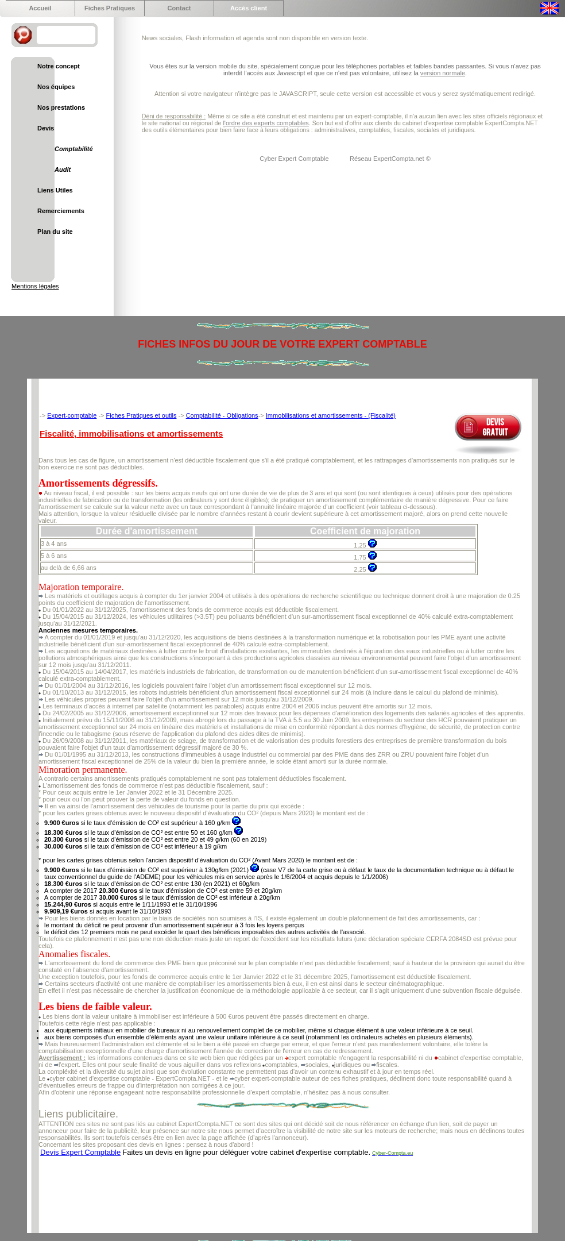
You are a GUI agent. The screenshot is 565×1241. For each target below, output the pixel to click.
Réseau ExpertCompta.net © (390, 158)
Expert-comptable (71, 415)
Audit (63, 169)
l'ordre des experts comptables (265, 123)
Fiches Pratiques (109, 8)
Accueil (40, 8)
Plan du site (55, 231)
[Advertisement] (247, 1189)
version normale (442, 73)
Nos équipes (56, 86)
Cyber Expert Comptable (295, 158)
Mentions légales (35, 286)
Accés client (248, 8)
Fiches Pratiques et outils (141, 415)
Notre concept (58, 66)
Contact (179, 8)
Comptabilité (74, 148)
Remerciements (60, 210)
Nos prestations (61, 107)
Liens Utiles (55, 190)
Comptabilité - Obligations (222, 415)
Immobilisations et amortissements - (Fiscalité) (331, 415)
